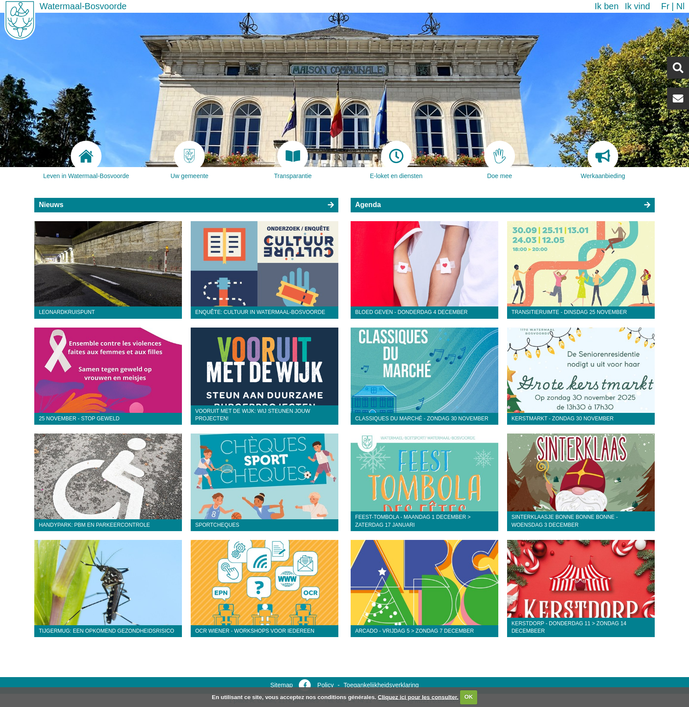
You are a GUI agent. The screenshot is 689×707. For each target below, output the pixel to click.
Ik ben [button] (606, 6)
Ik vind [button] (637, 6)
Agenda (368, 204)
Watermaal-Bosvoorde (83, 6)
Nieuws (51, 204)
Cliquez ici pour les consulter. (418, 696)
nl (680, 6)
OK (468, 696)
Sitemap (281, 685)
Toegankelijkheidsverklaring (381, 685)
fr (665, 6)
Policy (325, 685)
